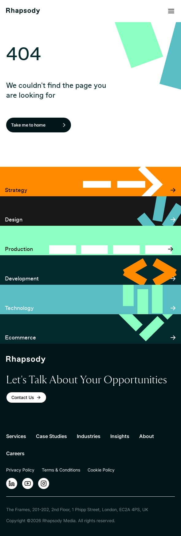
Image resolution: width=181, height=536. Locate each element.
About (146, 436)
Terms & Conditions (61, 469)
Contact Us (26, 397)
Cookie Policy (101, 469)
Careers (15, 453)
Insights (119, 436)
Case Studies (51, 436)
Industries (88, 436)
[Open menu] (171, 11)
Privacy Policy (20, 469)
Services (16, 436)
